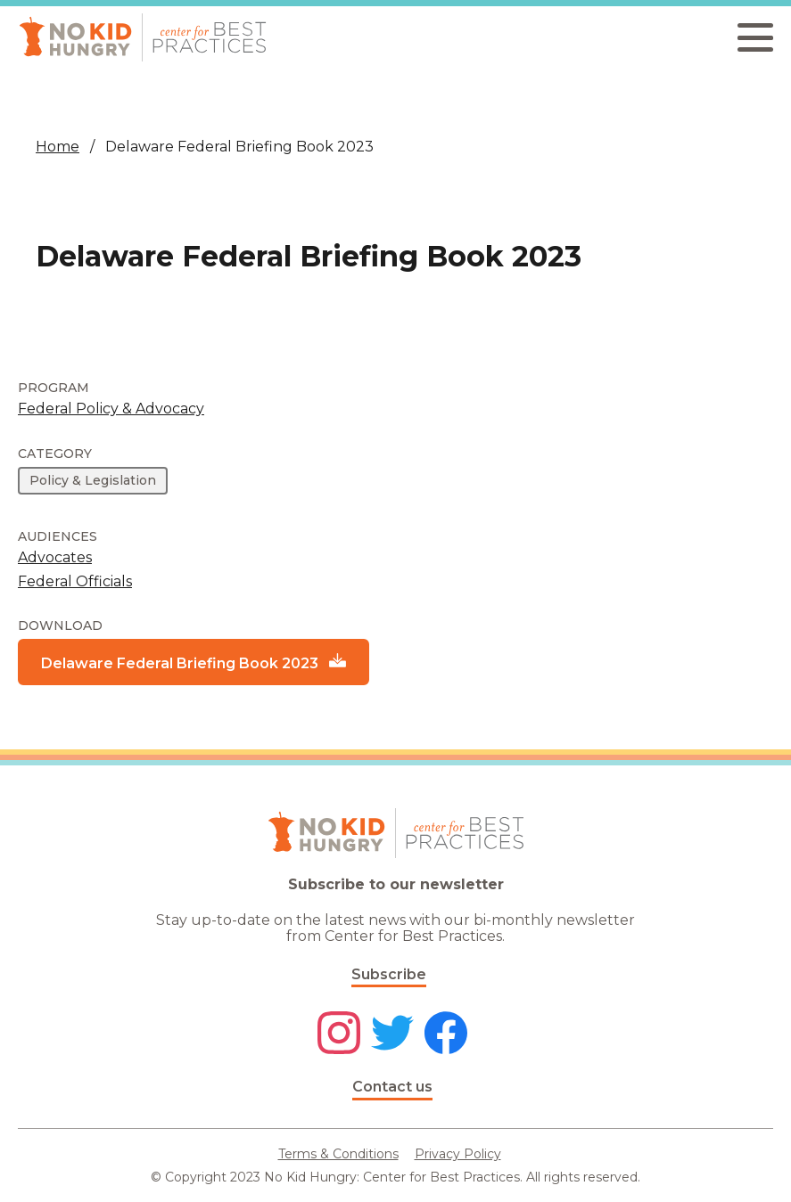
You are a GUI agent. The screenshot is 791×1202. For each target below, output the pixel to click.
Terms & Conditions (338, 1154)
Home (57, 146)
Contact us (392, 1086)
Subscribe (388, 974)
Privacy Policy (458, 1154)
